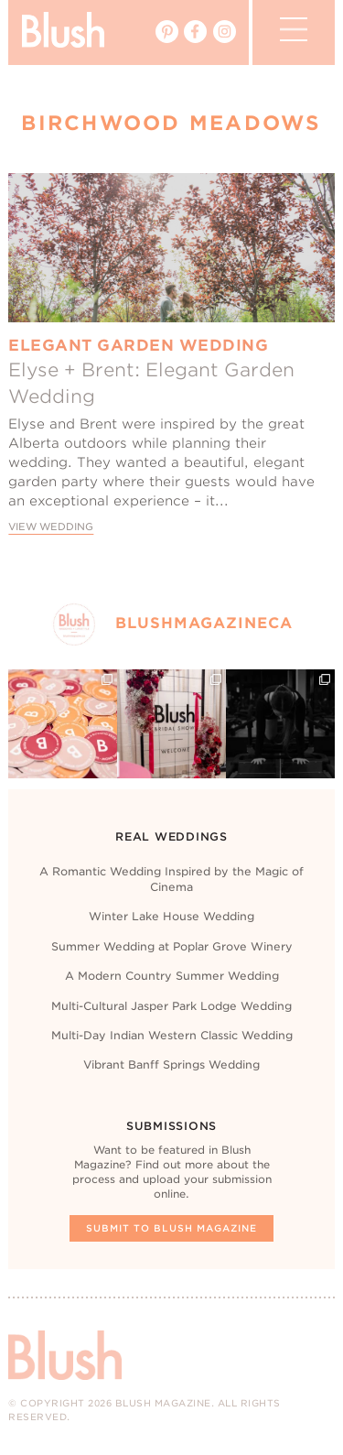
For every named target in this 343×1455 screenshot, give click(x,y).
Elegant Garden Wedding (138, 345)
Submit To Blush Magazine (171, 1227)
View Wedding (50, 527)
